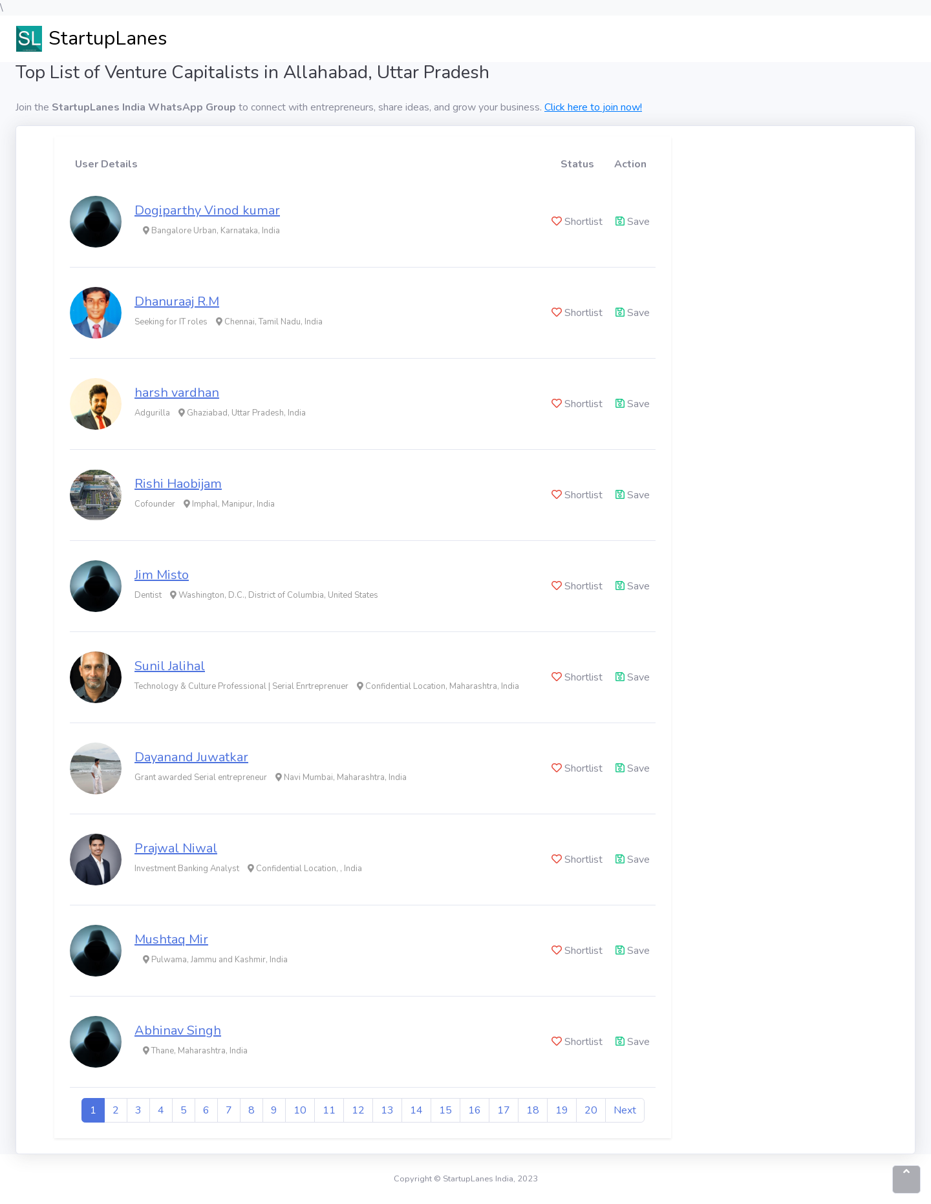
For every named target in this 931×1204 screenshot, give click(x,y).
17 (503, 1110)
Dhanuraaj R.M (176, 301)
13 (387, 1110)
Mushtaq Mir (171, 939)
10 (300, 1110)
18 (532, 1110)
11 (329, 1110)
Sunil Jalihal (169, 666)
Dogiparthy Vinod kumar (207, 210)
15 (445, 1110)
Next (625, 1110)
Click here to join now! (593, 107)
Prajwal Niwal (175, 848)
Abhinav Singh (177, 1030)
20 (590, 1110)
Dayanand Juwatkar (191, 757)
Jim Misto (161, 575)
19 (561, 1110)
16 (474, 1110)
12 (358, 1110)
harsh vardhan (176, 392)
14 (416, 1110)
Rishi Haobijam (178, 483)
